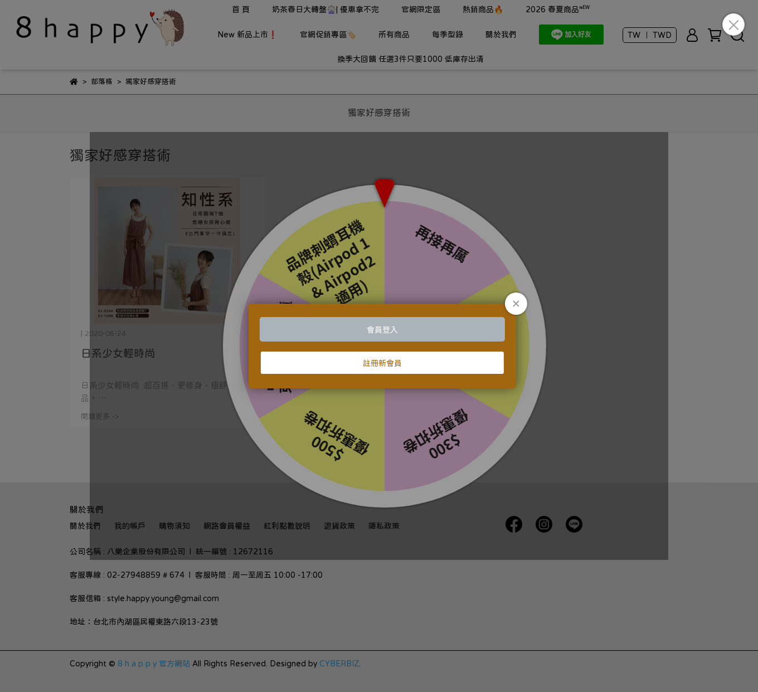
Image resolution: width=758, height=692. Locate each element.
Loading (379, 346)
